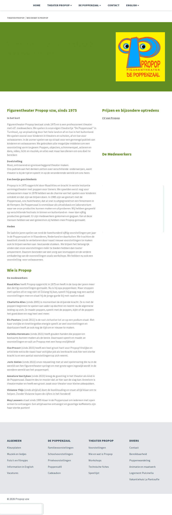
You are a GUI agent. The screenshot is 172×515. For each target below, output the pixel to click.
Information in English (20, 466)
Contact (113, 5)
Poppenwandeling (139, 460)
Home (36, 5)
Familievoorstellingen (60, 447)
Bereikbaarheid (138, 454)
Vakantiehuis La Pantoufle (144, 479)
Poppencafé (55, 466)
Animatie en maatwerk (142, 466)
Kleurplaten (14, 447)
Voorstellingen (97, 447)
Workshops (95, 460)
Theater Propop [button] (59, 5)
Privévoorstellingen (59, 460)
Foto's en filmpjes (17, 460)
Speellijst (94, 473)
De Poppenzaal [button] (90, 5)
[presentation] (21, 509)
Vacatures (12, 473)
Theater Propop (16, 18)
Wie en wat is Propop (101, 454)
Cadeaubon (54, 473)
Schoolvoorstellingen (60, 454)
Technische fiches (99, 466)
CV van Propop (111, 118)
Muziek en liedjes (16, 454)
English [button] (132, 5)
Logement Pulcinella (141, 473)
